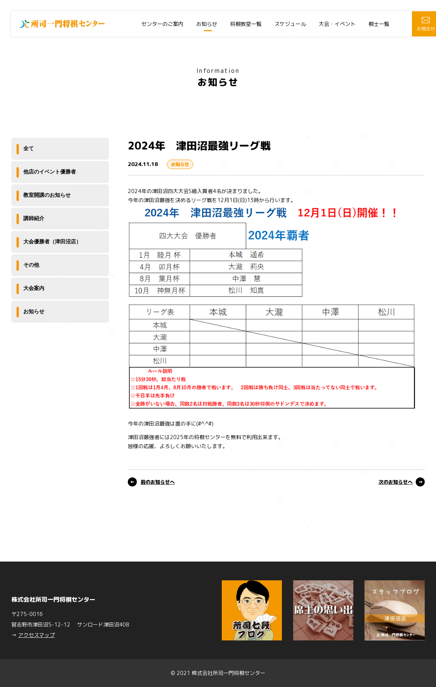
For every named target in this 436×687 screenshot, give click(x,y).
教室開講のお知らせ (47, 195)
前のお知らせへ (158, 482)
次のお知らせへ (395, 482)
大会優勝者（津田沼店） (52, 242)
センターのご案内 (162, 23)
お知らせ (206, 23)
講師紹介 (33, 218)
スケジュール (290, 23)
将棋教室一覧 (246, 23)
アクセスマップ (36, 635)
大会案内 (33, 288)
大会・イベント (337, 23)
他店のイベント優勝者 (49, 172)
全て (28, 148)
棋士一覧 (378, 23)
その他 (31, 265)
